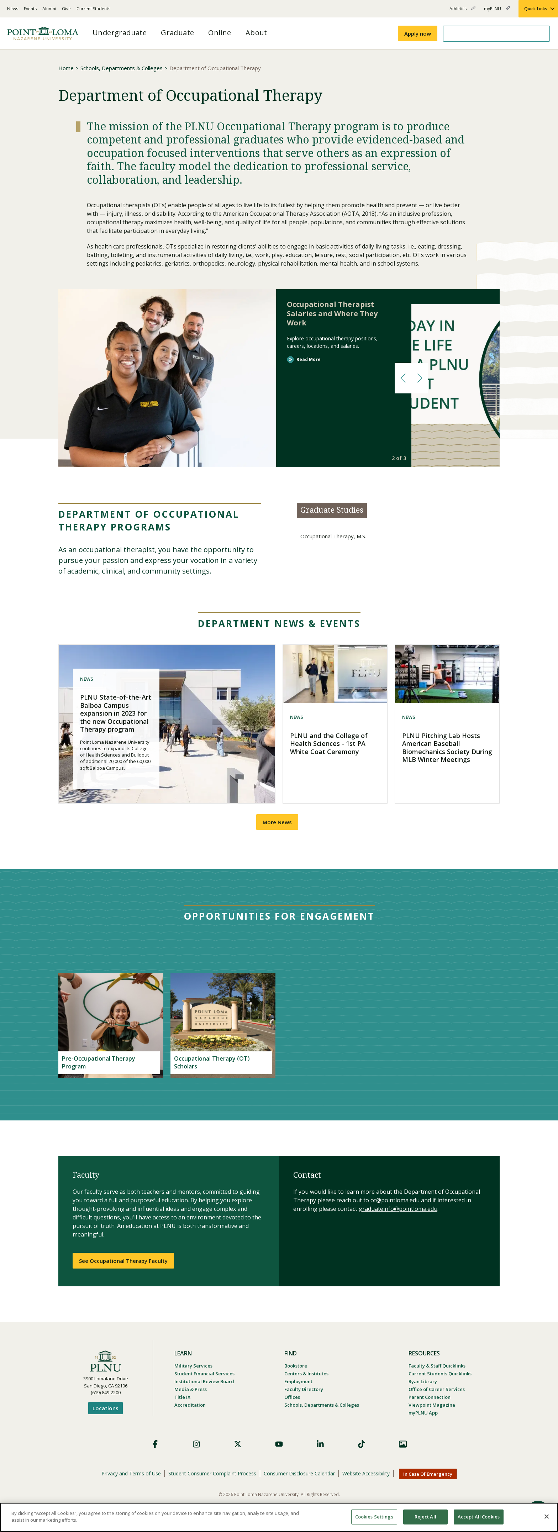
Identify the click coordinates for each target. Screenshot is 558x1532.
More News (277, 822)
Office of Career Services (437, 1389)
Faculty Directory (303, 1389)
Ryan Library (423, 1381)
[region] (279, 1517)
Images (403, 1444)
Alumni (49, 9)
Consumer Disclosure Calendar (299, 1473)
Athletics (462, 11)
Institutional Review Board (204, 1381)
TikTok (362, 1444)
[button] (403, 378)
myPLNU (497, 11)
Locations (106, 1408)
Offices (292, 1397)
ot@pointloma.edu (395, 1200)
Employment (298, 1381)
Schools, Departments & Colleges (121, 68)
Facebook (155, 1444)
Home (66, 68)
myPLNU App (423, 1413)
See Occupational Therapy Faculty (123, 1260)
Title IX (182, 1397)
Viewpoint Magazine (432, 1405)
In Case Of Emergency (427, 1474)
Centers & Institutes (306, 1373)
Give (66, 9)
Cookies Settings (374, 1516)
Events (30, 9)
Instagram (196, 1444)
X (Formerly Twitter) (238, 1444)
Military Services (193, 1366)
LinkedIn (320, 1444)
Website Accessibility (366, 1473)
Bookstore (295, 1366)
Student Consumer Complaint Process (212, 1473)
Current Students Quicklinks (440, 1373)
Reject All (425, 1516)
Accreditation (190, 1405)
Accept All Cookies (479, 1516)
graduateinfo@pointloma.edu (398, 1209)
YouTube (279, 1444)
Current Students (93, 9)
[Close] (546, 1516)
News (12, 9)
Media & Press (190, 1389)
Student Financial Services (204, 1373)
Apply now (417, 33)
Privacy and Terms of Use (131, 1473)
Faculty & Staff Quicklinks (437, 1366)
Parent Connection (430, 1397)
